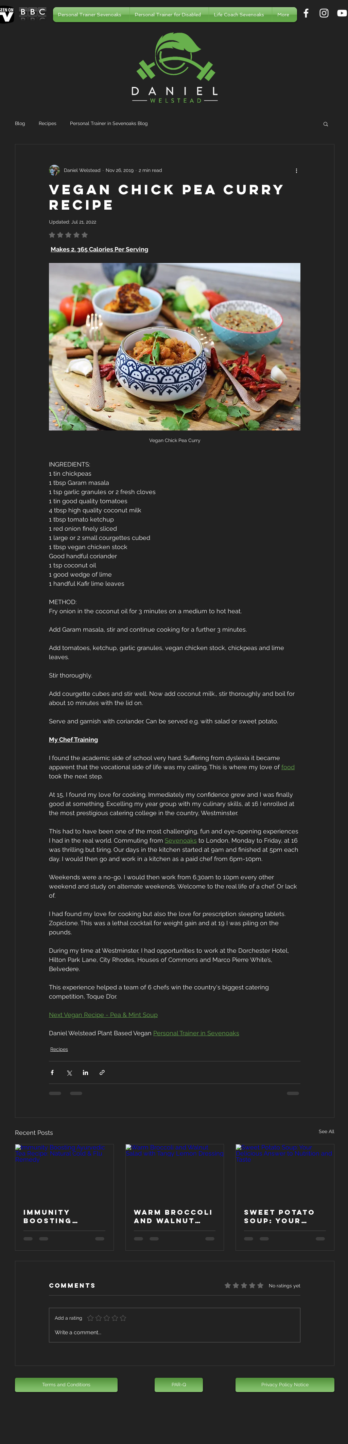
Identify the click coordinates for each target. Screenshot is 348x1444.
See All (326, 1131)
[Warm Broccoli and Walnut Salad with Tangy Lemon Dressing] (175, 1171)
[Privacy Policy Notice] (285, 1385)
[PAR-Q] (179, 1385)
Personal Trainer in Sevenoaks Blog (109, 123)
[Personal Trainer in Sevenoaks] (306, 13)
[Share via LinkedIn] (85, 1072)
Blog (20, 123)
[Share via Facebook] (52, 1072)
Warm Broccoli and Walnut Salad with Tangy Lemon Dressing (173, 1216)
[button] (326, 123)
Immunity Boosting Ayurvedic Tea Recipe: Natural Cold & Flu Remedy (63, 1216)
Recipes (47, 123)
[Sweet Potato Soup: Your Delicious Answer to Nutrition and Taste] (285, 1171)
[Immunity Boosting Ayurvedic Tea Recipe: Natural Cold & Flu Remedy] (64, 1171)
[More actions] (296, 170)
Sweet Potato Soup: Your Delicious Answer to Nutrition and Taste (280, 1216)
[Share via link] (102, 1072)
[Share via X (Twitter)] (69, 1072)
